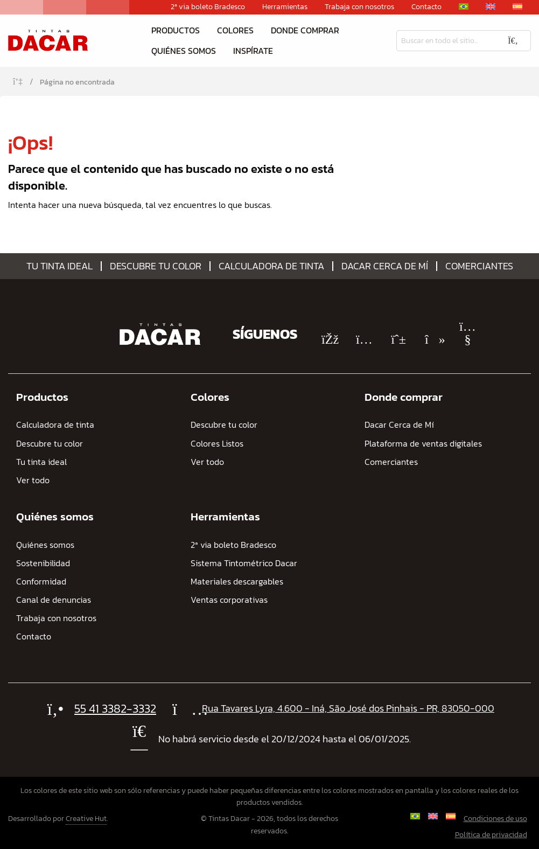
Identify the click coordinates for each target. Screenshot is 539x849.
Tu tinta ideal (59, 266)
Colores (235, 30)
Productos (175, 30)
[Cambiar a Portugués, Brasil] (463, 6)
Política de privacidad (491, 834)
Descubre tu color (155, 266)
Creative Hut (86, 818)
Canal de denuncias (53, 600)
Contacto (426, 7)
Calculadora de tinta (271, 266)
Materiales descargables (237, 581)
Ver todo (33, 480)
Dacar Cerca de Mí (384, 266)
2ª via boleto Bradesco (208, 7)
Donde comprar (305, 30)
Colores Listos (217, 444)
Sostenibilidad (43, 563)
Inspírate (253, 50)
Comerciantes (479, 266)
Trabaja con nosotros (359, 7)
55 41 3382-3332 (115, 709)
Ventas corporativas (229, 600)
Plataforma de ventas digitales (423, 444)
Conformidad (41, 581)
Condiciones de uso (495, 818)
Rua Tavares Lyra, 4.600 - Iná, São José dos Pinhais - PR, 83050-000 (348, 708)
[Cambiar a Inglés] (490, 6)
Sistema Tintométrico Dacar (244, 563)
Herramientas (284, 7)
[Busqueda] (445, 40)
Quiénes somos (183, 50)
